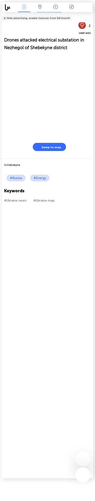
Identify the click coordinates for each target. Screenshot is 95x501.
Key (71, 7)
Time (55, 7)
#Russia (16, 178)
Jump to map (48, 147)
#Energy (40, 178)
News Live (24, 7)
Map (40, 7)
